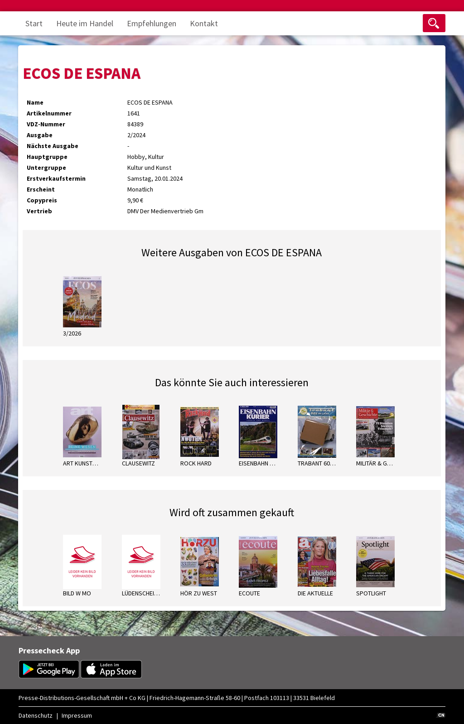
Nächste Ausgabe (52, 146)
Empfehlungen (151, 23)
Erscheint (41, 189)
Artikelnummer (49, 113)
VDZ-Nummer (46, 124)
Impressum (77, 715)
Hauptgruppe (47, 157)
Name (35, 102)
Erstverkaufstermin (56, 178)
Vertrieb (39, 211)
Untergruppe (46, 167)
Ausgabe (40, 135)
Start (34, 23)
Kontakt (204, 23)
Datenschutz (36, 715)
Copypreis (42, 200)
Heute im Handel (84, 23)
